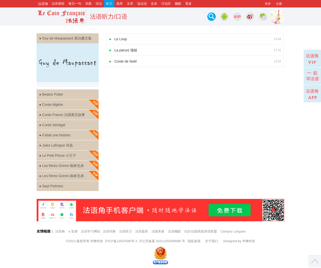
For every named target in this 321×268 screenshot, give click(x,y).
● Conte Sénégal (52, 125)
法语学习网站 (90, 231)
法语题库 (141, 231)
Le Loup (195, 39)
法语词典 (109, 231)
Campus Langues (233, 231)
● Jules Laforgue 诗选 (56, 145)
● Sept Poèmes (51, 186)
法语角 (60, 231)
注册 (279, 3)
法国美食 (158, 231)
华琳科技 (96, 241)
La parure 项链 (195, 50)
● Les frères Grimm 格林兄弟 (69, 166)
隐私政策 (194, 241)
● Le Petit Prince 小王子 (69, 155)
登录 (268, 3)
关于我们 (211, 241)
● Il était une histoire (69, 135)
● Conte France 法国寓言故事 (69, 115)
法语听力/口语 (108, 16)
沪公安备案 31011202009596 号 (162, 241)
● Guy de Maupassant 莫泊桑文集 (65, 38)
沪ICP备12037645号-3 (121, 241)
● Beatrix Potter (51, 94)
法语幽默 (174, 231)
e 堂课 (73, 231)
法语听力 (125, 231)
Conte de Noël (195, 61)
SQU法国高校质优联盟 (200, 231)
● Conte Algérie (69, 105)
